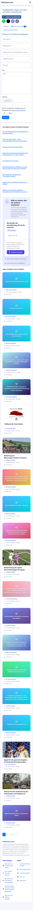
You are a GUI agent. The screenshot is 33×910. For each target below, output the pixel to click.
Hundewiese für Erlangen (10, 161)
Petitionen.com (7, 2)
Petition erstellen (15, 252)
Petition (6, 26)
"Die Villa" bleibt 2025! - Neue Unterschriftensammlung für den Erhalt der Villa (15, 141)
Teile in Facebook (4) (11, 17)
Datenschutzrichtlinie (10, 30)
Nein (10, 113)
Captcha (4, 97)
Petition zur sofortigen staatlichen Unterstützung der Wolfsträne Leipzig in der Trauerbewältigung (14, 191)
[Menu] (30, 2)
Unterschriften (19, 26)
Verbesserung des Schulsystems (12, 147)
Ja (4, 113)
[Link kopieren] (17, 21)
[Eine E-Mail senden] (13, 21)
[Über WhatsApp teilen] (4, 21)
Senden (5, 117)
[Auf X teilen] (8, 21)
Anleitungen (7, 860)
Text (3, 70)
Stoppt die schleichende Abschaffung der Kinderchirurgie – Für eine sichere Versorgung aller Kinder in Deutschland (15, 154)
